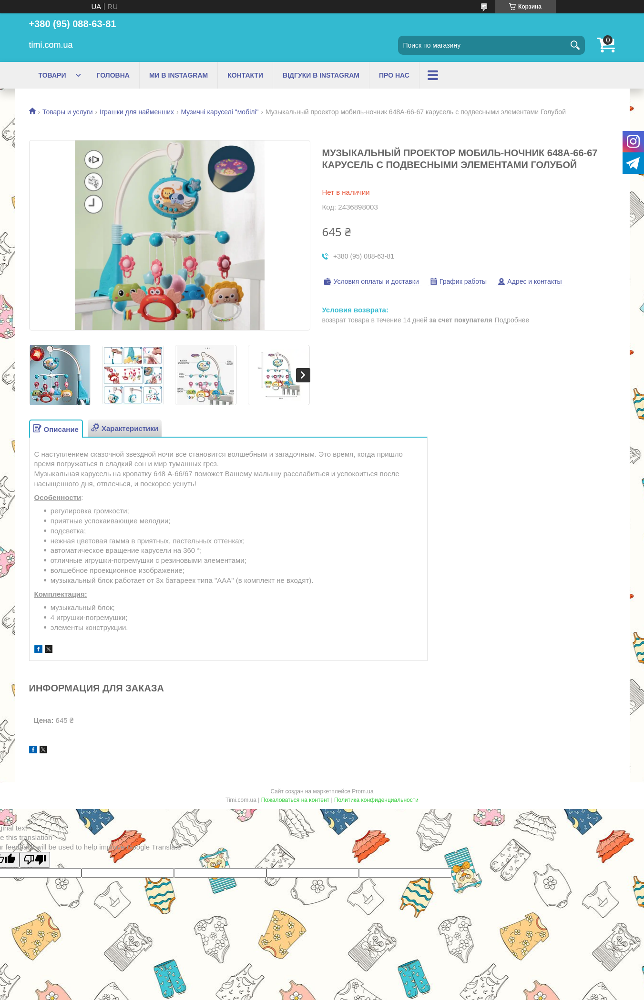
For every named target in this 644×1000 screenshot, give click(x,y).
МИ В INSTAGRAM (178, 75)
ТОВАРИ (52, 75)
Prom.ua (362, 791)
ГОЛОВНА (113, 75)
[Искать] (575, 45)
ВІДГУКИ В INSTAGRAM (321, 75)
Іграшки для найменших (137, 112)
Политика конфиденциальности (376, 800)
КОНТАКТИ (245, 75)
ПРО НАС (394, 75)
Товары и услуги (67, 112)
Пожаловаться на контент (295, 800)
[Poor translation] (35, 860)
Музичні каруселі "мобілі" (220, 112)
